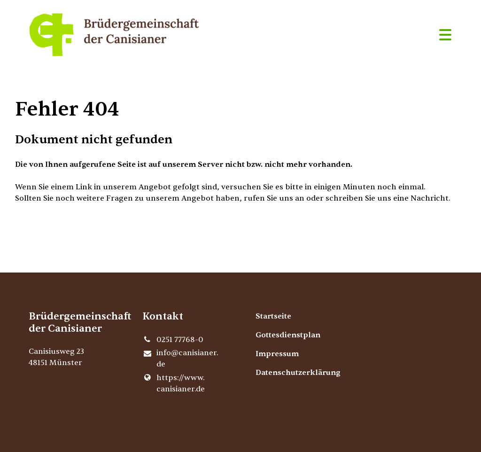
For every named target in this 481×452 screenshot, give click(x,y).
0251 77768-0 (172, 339)
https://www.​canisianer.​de (173, 383)
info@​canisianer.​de (180, 359)
